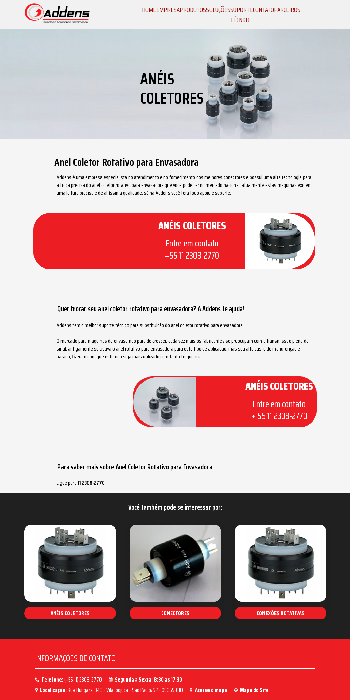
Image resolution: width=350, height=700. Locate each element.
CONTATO (263, 9)
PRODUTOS (193, 9)
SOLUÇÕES (218, 9)
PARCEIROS (287, 9)
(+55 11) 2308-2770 (83, 648)
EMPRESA (168, 9)
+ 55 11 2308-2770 (266, 399)
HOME (149, 9)
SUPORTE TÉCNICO (241, 14)
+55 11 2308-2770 (179, 257)
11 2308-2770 (117, 453)
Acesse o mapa (211, 659)
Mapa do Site (254, 659)
